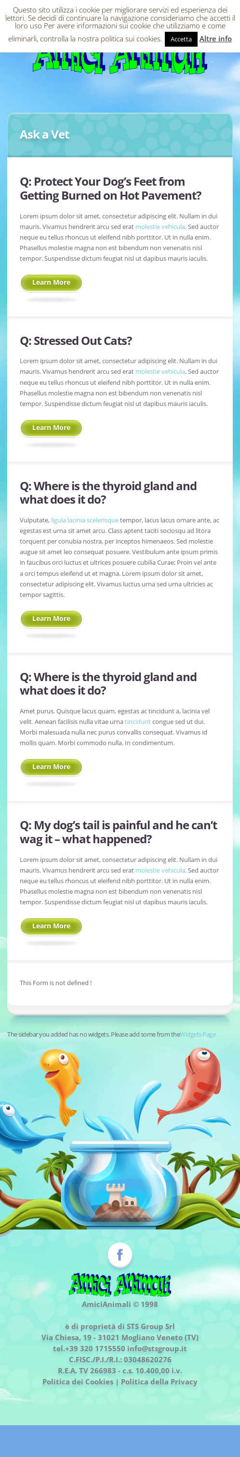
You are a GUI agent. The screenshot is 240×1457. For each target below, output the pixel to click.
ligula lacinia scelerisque (85, 520)
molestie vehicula (160, 226)
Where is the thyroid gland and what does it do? (108, 492)
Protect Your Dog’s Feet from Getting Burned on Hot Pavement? (110, 188)
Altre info (216, 38)
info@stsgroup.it (157, 1348)
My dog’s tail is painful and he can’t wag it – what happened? (118, 832)
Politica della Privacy (159, 1381)
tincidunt (138, 721)
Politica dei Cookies (77, 1381)
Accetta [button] (181, 39)
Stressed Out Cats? (83, 340)
